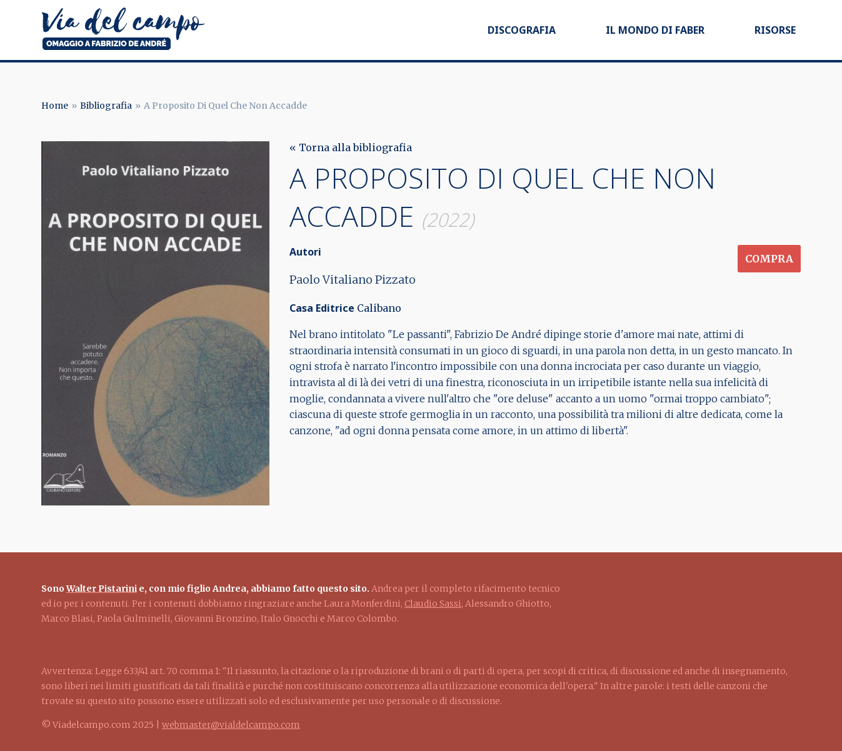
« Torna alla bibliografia (350, 147)
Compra (769, 258)
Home (54, 105)
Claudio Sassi (432, 603)
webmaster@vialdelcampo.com (231, 724)
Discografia (522, 30)
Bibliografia (106, 105)
